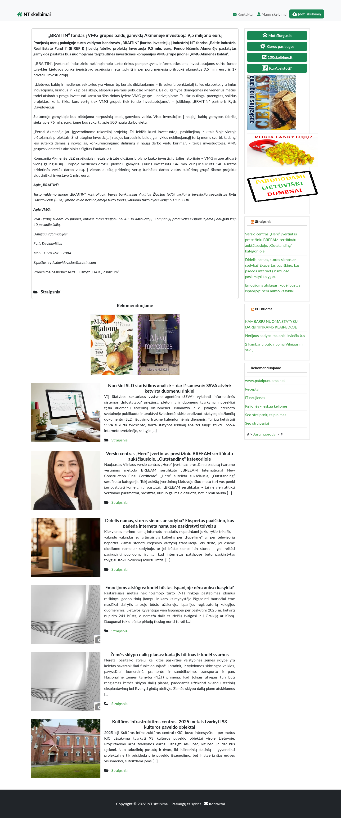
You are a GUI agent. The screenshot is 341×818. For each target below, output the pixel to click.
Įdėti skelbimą (306, 14)
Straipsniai (119, 440)
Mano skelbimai (272, 14)
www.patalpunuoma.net (265, 380)
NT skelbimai (34, 14)
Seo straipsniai (257, 423)
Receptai (252, 389)
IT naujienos (255, 397)
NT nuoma (264, 308)
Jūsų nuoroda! (264, 434)
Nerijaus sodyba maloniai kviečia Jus (275, 335)
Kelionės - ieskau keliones (266, 406)
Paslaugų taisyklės (186, 803)
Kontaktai (243, 14)
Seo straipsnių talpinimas (265, 414)
